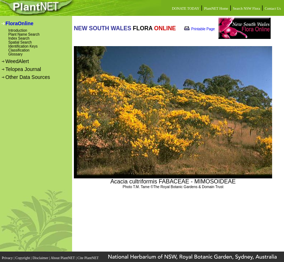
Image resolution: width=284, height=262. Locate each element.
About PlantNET (63, 258)
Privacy (8, 258)
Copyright (23, 258)
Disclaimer (40, 258)
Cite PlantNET (88, 258)
